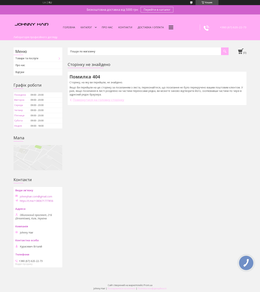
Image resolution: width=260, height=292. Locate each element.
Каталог (86, 27)
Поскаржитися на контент (121, 288)
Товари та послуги (26, 58)
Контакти (125, 27)
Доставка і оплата (151, 27)
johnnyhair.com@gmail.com (36, 196)
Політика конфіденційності (152, 288)
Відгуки (19, 72)
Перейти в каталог (157, 10)
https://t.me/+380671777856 (36, 201)
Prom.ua (148, 285)
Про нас (107, 27)
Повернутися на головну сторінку (98, 100)
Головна (69, 27)
